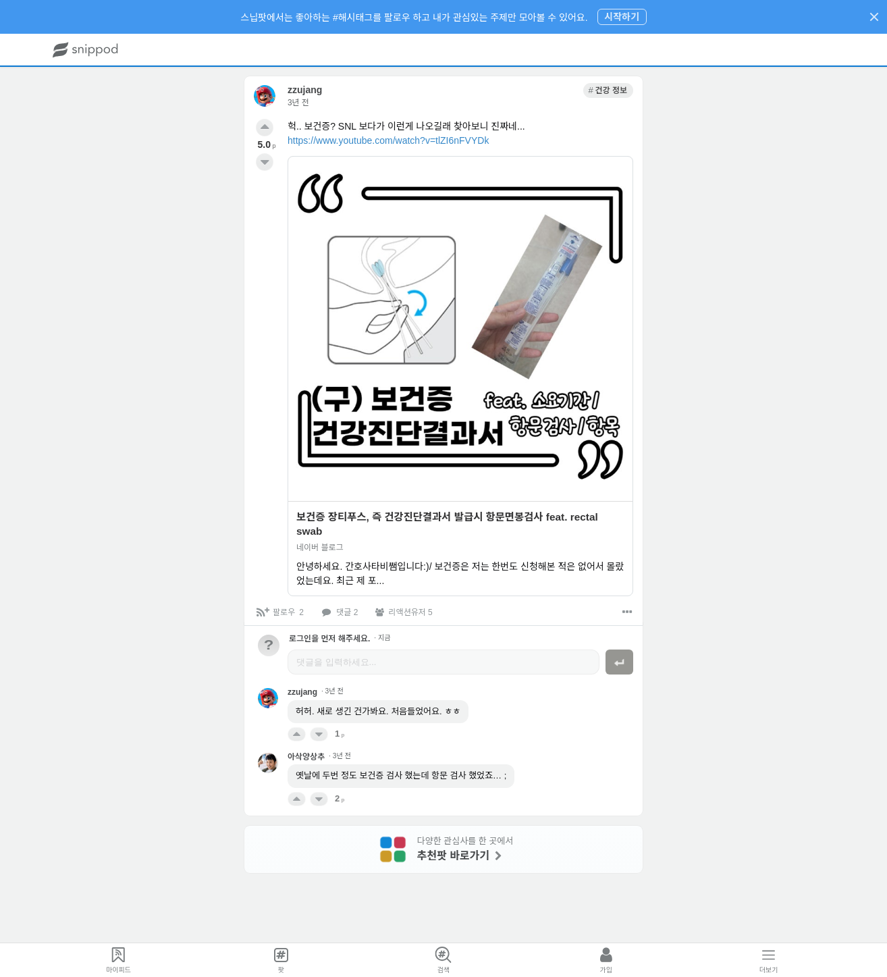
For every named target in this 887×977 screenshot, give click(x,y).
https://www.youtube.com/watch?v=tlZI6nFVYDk (388, 140)
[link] (608, 90)
